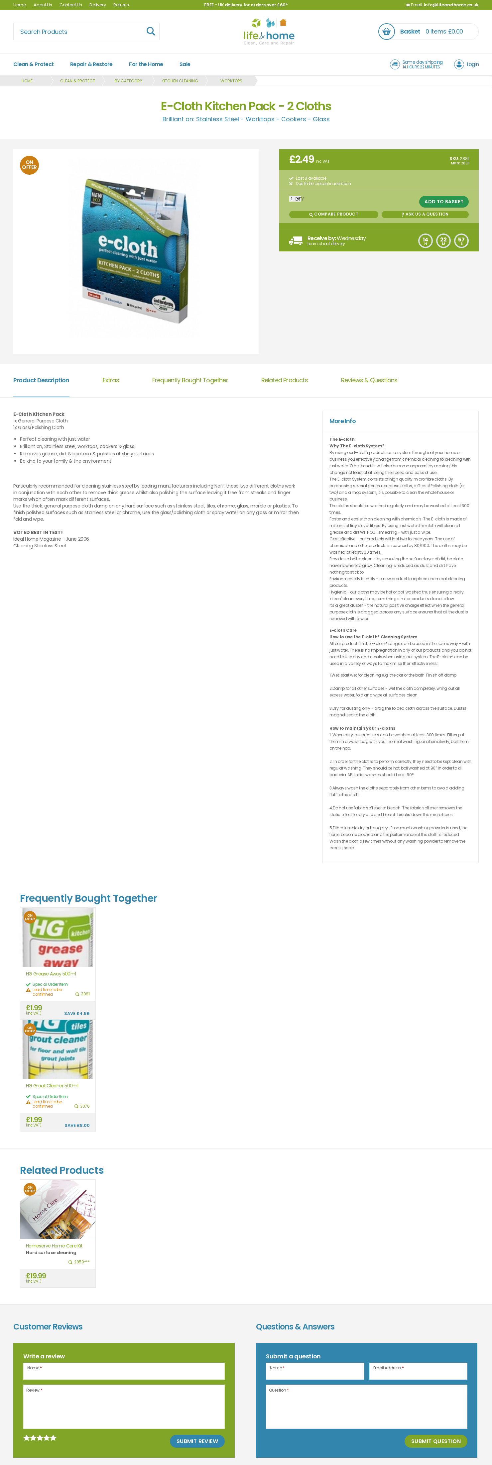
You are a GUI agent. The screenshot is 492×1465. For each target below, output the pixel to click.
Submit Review (197, 1441)
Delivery (97, 5)
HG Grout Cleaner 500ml (52, 1085)
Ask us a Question (425, 214)
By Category (128, 81)
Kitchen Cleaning (180, 81)
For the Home (146, 64)
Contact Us (71, 5)
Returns (121, 5)
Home (19, 5)
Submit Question (436, 1441)
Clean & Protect (33, 64)
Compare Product (333, 214)
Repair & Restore (91, 64)
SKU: (454, 158)
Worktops (231, 81)
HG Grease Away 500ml (51, 973)
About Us (43, 5)
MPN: (455, 163)
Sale (185, 64)
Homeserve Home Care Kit (54, 1245)
